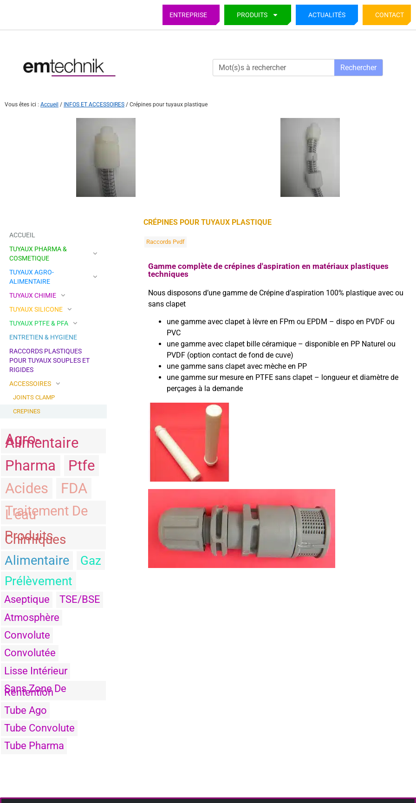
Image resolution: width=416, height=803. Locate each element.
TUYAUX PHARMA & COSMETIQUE (53, 253)
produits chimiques (35, 537)
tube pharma (34, 745)
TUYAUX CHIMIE (37, 295)
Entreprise (188, 15)
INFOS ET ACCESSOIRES (94, 104)
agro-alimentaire (41, 441)
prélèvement (38, 581)
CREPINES (26, 411)
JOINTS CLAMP (34, 397)
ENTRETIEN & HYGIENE (43, 337)
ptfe (81, 465)
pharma (30, 465)
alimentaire (37, 560)
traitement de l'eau (46, 512)
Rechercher (358, 67)
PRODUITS (258, 15)
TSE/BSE (79, 599)
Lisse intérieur (35, 671)
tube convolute (39, 728)
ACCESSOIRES (34, 384)
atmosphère (31, 617)
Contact (389, 15)
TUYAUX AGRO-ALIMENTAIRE (53, 276)
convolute (27, 635)
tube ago (25, 710)
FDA (74, 488)
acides (26, 488)
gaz (90, 561)
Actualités (326, 15)
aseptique (27, 599)
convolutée (30, 653)
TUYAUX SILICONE (40, 309)
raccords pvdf (165, 241)
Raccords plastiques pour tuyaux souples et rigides (49, 360)
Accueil (49, 104)
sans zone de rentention (35, 690)
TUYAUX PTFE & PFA (43, 323)
